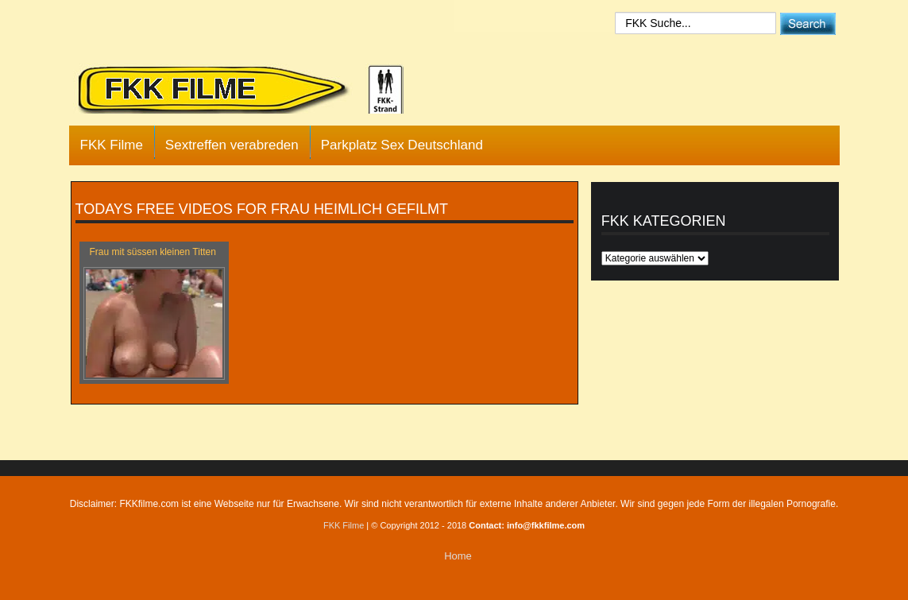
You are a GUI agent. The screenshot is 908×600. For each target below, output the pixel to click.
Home (458, 556)
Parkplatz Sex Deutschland (402, 145)
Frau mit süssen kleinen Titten (153, 251)
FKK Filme (111, 145)
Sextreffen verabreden (232, 145)
